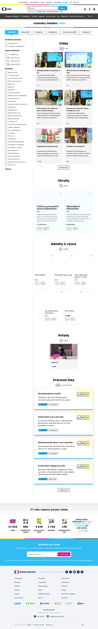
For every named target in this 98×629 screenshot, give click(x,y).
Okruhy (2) (39, 32)
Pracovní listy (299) (69, 32)
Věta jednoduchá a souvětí (49, 394)
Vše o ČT (76, 2)
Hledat (62, 8)
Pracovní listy (50, 16)
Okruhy (34, 16)
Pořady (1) (86, 32)
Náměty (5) (53, 32)
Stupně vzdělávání (12, 16)
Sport (42, 2)
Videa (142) (25, 32)
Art (71, 2)
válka (61, 11)
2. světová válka (41, 11)
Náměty (41, 16)
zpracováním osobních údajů (82, 560)
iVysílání (49, 2)
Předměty (25, 16)
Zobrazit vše (63, 168)
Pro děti (65, 2)
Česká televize (23, 2)
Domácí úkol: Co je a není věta (51, 417)
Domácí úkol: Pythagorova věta (51, 466)
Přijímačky (64, 16)
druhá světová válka (52, 11)
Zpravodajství (34, 2)
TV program (57, 2)
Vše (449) (11, 32)
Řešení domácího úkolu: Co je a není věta (55, 442)
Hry (58, 16)
